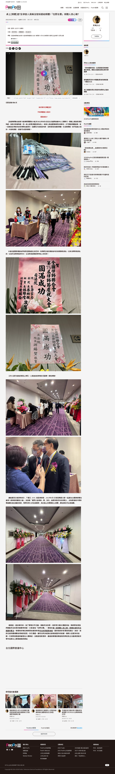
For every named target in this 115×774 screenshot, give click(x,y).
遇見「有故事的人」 (80, 756)
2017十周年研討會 (80, 750)
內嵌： (9, 98)
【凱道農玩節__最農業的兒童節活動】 (95, 149)
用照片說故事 (62, 756)
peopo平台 (89, 161)
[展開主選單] (106, 7)
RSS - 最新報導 (97, 748)
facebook (7, 750)
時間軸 (25, 753)
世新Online (89, 169)
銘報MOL (89, 178)
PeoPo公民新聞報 (45, 748)
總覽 (62, 8)
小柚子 (88, 142)
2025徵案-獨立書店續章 (82, 748)
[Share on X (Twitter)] (13, 48)
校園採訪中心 (85, 8)
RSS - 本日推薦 (97, 750)
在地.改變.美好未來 (80, 753)
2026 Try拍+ (61, 748)
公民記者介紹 (44, 756)
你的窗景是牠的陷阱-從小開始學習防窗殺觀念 (96, 130)
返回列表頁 (44, 734)
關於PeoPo (26, 748)
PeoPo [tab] (45, 728)
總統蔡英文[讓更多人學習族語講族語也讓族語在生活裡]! (46, 711)
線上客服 (106, 2)
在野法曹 (61, 35)
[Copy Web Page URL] (19, 48)
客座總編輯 (43, 758)
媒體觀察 (21, 32)
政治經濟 (28, 32)
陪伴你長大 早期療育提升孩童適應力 (96, 167)
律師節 (37, 35)
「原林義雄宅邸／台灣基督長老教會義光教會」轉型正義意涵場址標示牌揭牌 (96, 70)
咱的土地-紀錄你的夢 (64, 753)
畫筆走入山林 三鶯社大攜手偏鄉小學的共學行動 (96, 139)
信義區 (21, 28)
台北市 (17, 28)
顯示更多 (14, 38)
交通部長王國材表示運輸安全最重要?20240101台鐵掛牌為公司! (72, 712)
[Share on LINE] (16, 48)
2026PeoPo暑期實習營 (91, 119)
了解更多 (96, 36)
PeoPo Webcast (45, 750)
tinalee (88, 152)
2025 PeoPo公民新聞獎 (65, 750)
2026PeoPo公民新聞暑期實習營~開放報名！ (96, 158)
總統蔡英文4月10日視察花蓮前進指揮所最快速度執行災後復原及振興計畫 (20, 712)
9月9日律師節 (44, 35)
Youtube (12, 750)
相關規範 (25, 750)
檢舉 (80, 20)
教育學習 (14, 32)
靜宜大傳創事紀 (91, 186)
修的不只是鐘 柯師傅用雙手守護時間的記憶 (96, 175)
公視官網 (100, 2)
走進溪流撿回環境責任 (91, 184)
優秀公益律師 (53, 35)
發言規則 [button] (79, 728)
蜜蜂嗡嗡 (89, 133)
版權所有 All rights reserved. (15, 42)
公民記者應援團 (45, 753)
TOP (107, 765)
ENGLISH (93, 2)
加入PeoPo (86, 2)
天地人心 (12, 716)
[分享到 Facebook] (10, 48)
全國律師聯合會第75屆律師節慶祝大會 (23, 35)
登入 (80, 2)
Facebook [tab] (31, 728)
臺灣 (12, 28)
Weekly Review (27, 756)
